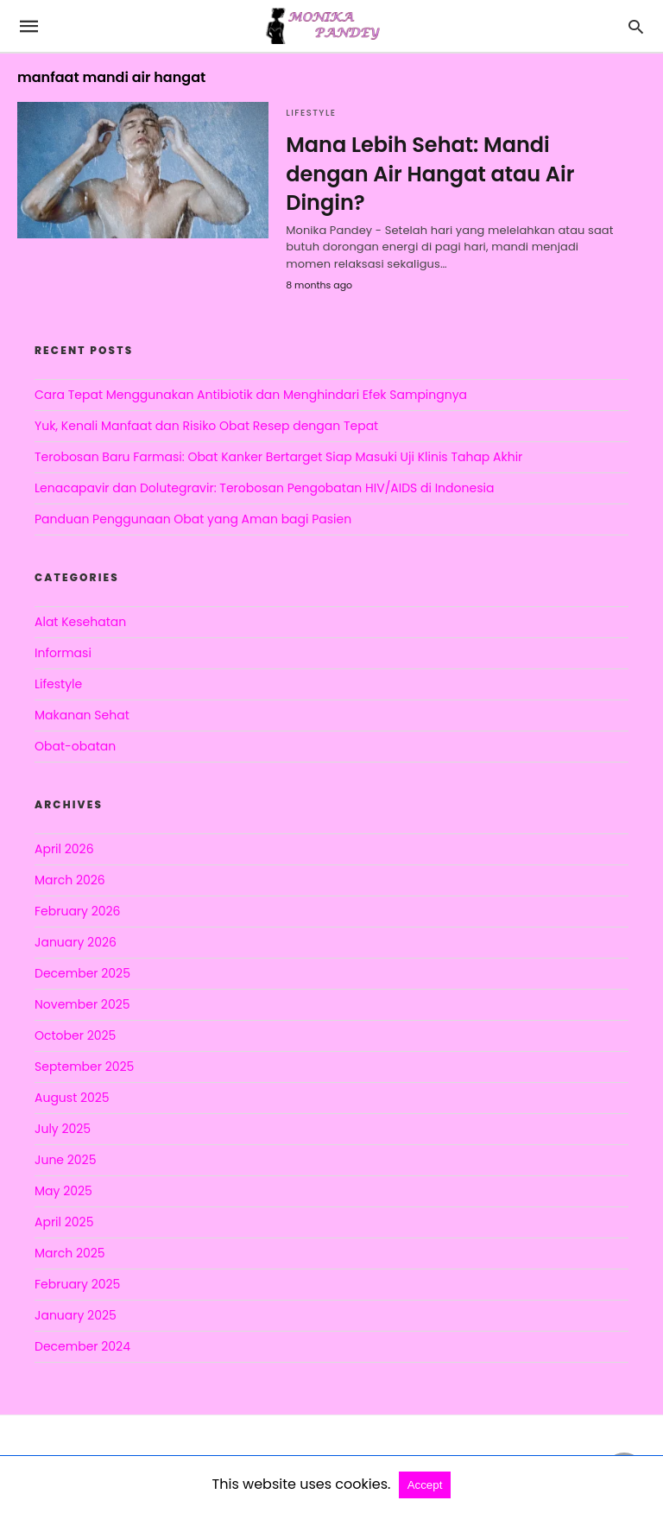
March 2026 (70, 880)
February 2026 (77, 911)
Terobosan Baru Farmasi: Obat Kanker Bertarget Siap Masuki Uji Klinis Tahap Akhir (278, 456)
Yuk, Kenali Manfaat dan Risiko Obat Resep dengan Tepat (206, 425)
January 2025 (76, 1315)
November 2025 (82, 1004)
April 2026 (64, 849)
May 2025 (63, 1191)
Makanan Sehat (82, 715)
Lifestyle (311, 112)
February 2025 (77, 1284)
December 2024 (82, 1346)
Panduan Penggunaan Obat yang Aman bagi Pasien (193, 519)
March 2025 (70, 1253)
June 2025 (65, 1159)
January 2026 (76, 942)
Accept (425, 1484)
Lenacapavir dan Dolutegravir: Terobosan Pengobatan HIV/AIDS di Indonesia (264, 488)
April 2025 (64, 1222)
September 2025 (84, 1066)
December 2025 (82, 973)
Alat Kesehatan (80, 621)
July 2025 (63, 1128)
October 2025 (75, 1035)
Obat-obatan (75, 746)
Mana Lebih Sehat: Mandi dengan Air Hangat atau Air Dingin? (430, 173)
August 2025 (72, 1097)
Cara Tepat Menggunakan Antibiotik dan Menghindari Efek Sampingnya (251, 394)
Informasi (63, 653)
